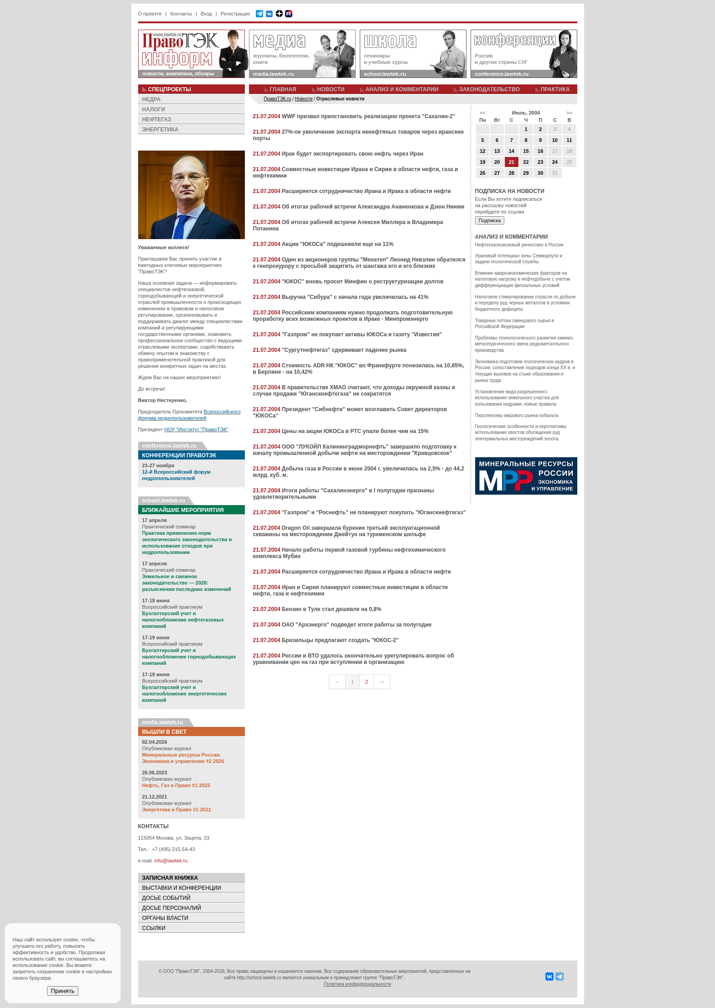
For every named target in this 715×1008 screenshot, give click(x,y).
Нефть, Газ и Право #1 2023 (176, 785)
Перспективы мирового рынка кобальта (517, 415)
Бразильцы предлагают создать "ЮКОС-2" (340, 640)
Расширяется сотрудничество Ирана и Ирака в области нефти (366, 191)
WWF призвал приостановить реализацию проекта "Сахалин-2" (368, 116)
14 (511, 151)
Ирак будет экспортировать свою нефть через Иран (353, 154)
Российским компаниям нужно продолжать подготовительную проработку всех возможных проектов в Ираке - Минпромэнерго (353, 315)
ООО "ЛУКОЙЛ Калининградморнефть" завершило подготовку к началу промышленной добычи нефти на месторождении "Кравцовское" (354, 450)
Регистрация (235, 13)
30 (540, 173)
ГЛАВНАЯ (283, 89)
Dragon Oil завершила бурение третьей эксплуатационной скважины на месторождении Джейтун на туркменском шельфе (346, 531)
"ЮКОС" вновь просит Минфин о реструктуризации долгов (363, 281)
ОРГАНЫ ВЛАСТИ (165, 918)
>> (569, 112)
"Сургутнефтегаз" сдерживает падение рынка (344, 350)
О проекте (150, 13)
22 (525, 162)
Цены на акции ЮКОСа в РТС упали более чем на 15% (355, 431)
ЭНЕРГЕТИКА (160, 129)
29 (525, 173)
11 (569, 140)
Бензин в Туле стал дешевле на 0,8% (332, 609)
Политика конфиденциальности (357, 984)
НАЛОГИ (154, 109)
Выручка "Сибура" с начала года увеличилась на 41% (355, 297)
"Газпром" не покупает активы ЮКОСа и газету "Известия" (362, 334)
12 (482, 151)
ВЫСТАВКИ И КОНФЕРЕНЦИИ (182, 888)
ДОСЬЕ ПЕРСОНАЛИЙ (172, 908)
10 (555, 140)
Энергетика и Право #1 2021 (176, 809)
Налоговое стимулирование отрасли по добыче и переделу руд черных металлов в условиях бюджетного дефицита (525, 303)
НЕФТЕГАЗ (156, 119)
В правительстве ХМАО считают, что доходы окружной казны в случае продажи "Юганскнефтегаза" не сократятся (354, 390)
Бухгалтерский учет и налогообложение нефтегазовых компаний (183, 620)
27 (497, 173)
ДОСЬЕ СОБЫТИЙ (166, 898)
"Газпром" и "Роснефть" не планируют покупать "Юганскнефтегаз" (374, 512)
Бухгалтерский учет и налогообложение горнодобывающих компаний (189, 657)
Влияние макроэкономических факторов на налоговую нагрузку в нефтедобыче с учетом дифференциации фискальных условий (522, 279)
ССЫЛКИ (154, 928)
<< (483, 112)
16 (540, 151)
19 (482, 162)
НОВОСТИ (331, 89)
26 (482, 173)
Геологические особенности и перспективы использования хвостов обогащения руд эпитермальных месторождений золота (520, 432)
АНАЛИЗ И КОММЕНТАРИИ (401, 89)
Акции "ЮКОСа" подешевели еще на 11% (338, 244)
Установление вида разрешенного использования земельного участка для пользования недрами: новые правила (517, 398)
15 (525, 151)
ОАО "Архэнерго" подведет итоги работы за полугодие (357, 625)
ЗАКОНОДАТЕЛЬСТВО (489, 89)
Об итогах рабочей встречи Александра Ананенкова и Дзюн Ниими (373, 207)
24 (555, 162)
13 (497, 151)
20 (497, 162)
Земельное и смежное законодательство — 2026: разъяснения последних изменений (186, 583)
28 (511, 173)
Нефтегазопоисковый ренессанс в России (519, 244)
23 (540, 162)
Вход (206, 13)
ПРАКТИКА (555, 89)
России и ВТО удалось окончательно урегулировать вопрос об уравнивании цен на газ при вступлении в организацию (353, 659)
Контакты (181, 13)
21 (511, 162)
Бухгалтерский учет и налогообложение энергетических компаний (184, 693)
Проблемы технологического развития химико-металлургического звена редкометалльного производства (524, 344)
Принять (62, 990)
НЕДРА (151, 99)
